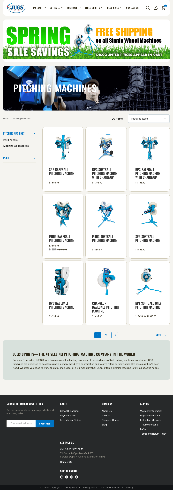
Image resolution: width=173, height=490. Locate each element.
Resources (114, 7)
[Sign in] (155, 8)
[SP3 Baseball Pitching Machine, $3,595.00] (63, 147)
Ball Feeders (10, 140)
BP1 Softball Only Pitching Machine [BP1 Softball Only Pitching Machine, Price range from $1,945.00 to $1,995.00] (148, 305)
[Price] (19, 158)
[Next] (161, 335)
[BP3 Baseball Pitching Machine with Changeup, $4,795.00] (149, 147)
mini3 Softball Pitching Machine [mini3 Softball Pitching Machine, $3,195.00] (104, 238)
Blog (104, 424)
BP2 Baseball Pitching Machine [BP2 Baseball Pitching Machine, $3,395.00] (61, 305)
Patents (106, 415)
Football (74, 7)
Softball (56, 7)
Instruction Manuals (150, 420)
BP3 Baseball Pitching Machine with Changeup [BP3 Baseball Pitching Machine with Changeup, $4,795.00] (147, 173)
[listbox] (149, 118)
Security (129, 487)
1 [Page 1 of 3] (97, 335)
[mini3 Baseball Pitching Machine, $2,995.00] (63, 214)
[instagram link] (71, 477)
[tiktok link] (76, 477)
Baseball (39, 7)
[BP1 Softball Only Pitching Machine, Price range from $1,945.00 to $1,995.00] (149, 281)
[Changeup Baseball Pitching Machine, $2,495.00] (106, 281)
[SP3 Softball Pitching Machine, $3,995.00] (149, 214)
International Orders (70, 420)
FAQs (143, 429)
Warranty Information (151, 411)
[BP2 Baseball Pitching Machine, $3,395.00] (63, 281)
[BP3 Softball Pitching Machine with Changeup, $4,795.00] (106, 147)
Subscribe (44, 423)
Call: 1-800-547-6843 (71, 449)
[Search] (148, 8)
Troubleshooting (149, 424)
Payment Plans (68, 415)
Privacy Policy (90, 487)
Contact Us (132, 7)
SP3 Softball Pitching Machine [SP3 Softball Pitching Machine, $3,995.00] (147, 238)
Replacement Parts (150, 415)
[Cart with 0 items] (163, 8)
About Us (107, 411)
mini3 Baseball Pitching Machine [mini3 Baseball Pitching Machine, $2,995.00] (61, 238)
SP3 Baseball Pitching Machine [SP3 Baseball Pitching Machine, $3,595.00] (61, 171)
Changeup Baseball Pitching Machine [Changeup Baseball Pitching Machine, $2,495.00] (105, 307)
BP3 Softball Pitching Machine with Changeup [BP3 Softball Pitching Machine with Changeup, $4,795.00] (104, 173)
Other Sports (93, 7)
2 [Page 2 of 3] (106, 335)
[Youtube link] (61, 477)
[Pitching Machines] (19, 133)
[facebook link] (66, 477)
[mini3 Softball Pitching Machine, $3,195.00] (106, 214)
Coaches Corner (111, 420)
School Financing (69, 411)
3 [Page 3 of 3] (115, 335)
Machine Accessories (16, 145)
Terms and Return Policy (153, 433)
